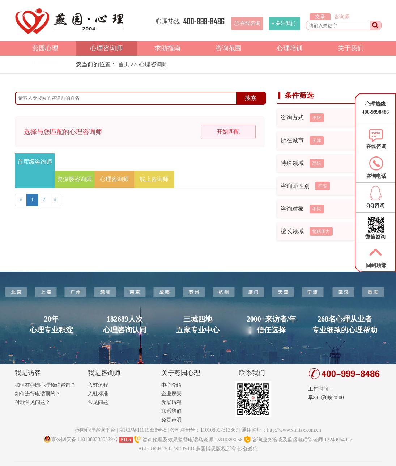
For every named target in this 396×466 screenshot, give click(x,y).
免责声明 (171, 420)
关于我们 (351, 48)
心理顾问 (45, 62)
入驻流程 (98, 385)
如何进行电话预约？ (37, 393)
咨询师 (341, 17)
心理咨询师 (106, 48)
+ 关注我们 (284, 23)
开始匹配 (228, 132)
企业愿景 (171, 393)
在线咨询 (250, 23)
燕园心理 (45, 48)
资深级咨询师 (74, 179)
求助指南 (167, 48)
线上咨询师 (154, 179)
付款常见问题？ (32, 402)
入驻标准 (98, 393)
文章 (320, 17)
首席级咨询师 (34, 162)
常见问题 (98, 402)
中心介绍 (171, 385)
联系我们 (171, 411)
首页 (123, 64)
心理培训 (290, 48)
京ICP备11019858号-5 (142, 430)
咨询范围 (229, 48)
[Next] (55, 200)
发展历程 (171, 402)
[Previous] (21, 200)
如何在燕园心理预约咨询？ (45, 385)
